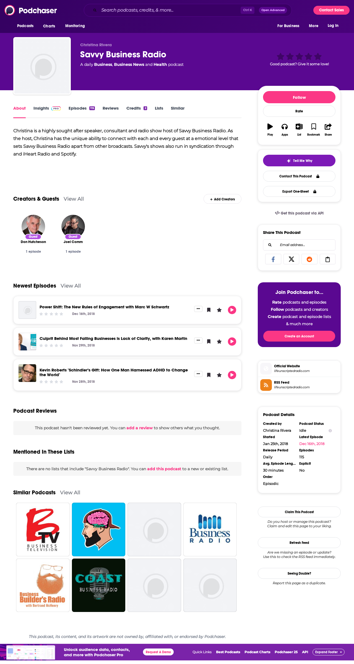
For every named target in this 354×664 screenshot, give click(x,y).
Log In (333, 27)
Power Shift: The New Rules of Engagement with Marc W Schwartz (104, 310)
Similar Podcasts (34, 496)
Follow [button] (299, 97)
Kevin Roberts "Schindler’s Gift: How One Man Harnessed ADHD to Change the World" (114, 376)
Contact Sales (331, 10)
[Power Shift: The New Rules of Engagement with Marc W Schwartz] (27, 313)
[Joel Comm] (73, 230)
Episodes (82, 108)
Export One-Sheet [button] (299, 191)
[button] (26, 27)
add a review (139, 431)
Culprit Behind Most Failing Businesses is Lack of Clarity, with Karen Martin (113, 342)
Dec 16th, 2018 (311, 443)
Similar (177, 108)
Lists (159, 108)
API (305, 656)
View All (74, 202)
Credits (136, 108)
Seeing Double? (299, 573)
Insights (47, 108)
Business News (129, 64)
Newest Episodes (34, 289)
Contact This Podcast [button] (299, 176)
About (19, 108)
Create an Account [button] (299, 336)
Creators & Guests (36, 202)
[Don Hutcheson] (33, 230)
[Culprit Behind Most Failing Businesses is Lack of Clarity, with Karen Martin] (27, 345)
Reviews (111, 108)
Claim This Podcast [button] (299, 512)
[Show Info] (330, 430)
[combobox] (188, 10)
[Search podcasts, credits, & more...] (170, 10)
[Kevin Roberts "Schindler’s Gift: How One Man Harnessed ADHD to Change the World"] (27, 377)
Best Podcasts (228, 656)
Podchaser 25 (286, 656)
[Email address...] (299, 245)
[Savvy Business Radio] (42, 66)
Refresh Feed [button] (299, 543)
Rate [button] (299, 111)
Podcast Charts (257, 656)
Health (160, 64)
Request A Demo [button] (158, 656)
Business (103, 64)
